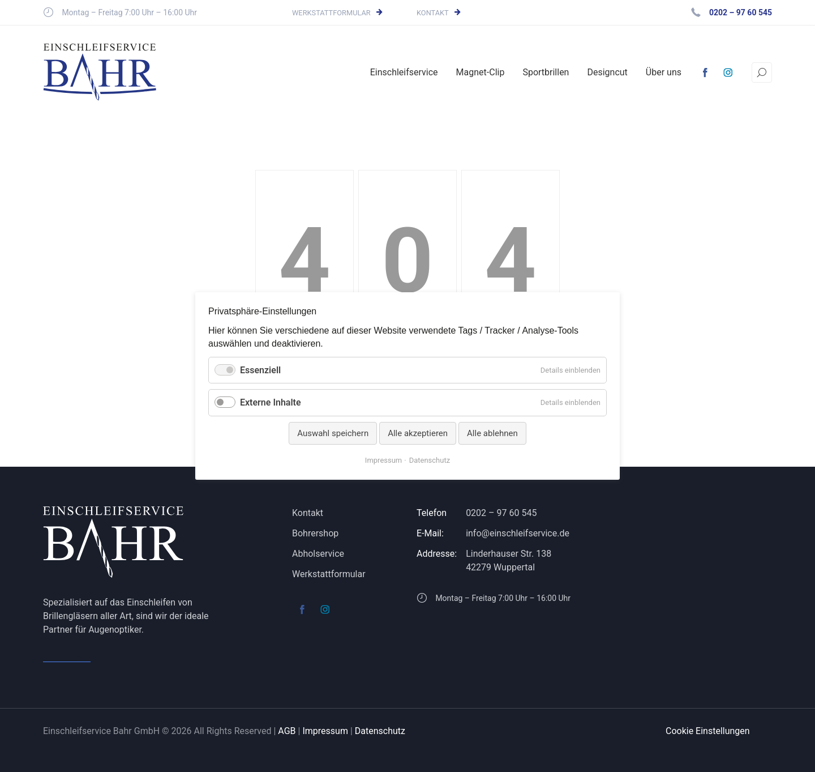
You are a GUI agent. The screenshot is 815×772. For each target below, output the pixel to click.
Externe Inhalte (270, 402)
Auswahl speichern (332, 433)
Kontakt (433, 12)
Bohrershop (315, 533)
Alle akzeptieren (418, 433)
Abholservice (318, 553)
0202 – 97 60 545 (501, 512)
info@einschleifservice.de (517, 533)
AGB (286, 731)
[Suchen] (762, 72)
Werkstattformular (331, 12)
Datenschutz (380, 731)
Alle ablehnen (492, 433)
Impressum (325, 731)
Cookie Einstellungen (708, 731)
